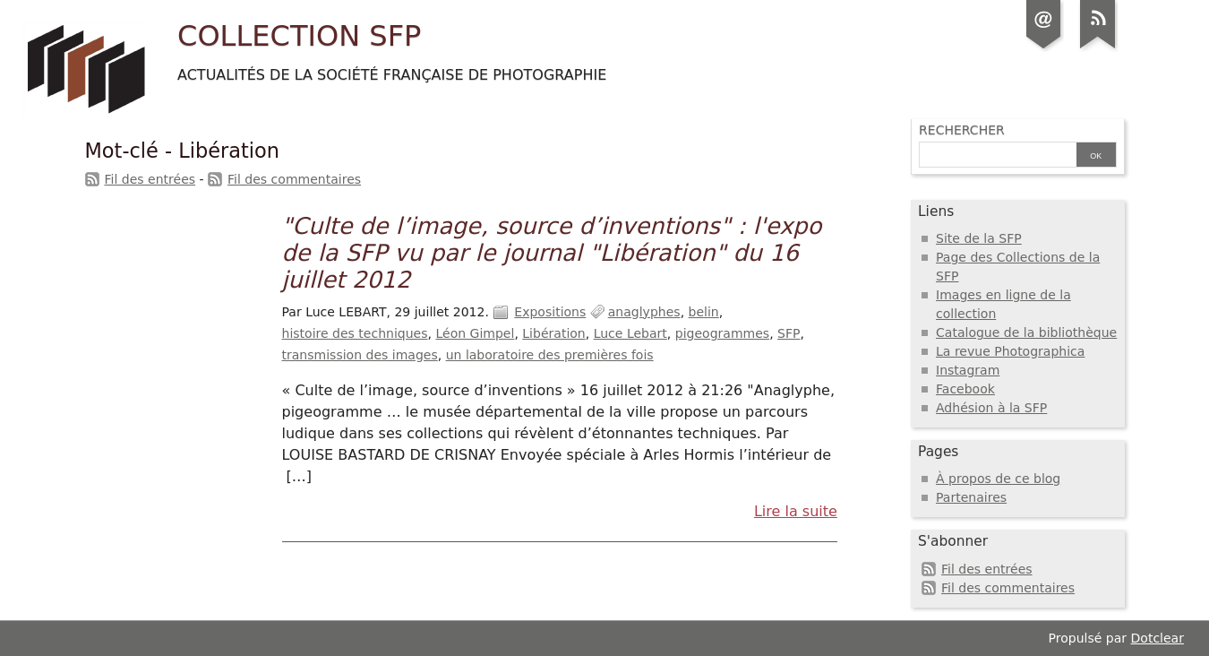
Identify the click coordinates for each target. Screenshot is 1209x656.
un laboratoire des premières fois (550, 355)
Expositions (550, 312)
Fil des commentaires (294, 179)
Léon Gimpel (474, 333)
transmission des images (360, 355)
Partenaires (971, 497)
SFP (788, 333)
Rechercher (962, 130)
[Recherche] (996, 155)
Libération (553, 333)
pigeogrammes (722, 333)
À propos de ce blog (998, 478)
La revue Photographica (1010, 351)
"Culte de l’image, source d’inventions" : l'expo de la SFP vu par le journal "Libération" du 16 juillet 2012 (552, 252)
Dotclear (1157, 638)
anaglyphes (644, 312)
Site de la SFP (979, 238)
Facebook (965, 389)
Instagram (967, 370)
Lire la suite (795, 511)
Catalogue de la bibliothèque (1026, 332)
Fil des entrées (150, 179)
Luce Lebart (630, 333)
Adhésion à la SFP (991, 408)
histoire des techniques (355, 333)
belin (704, 312)
